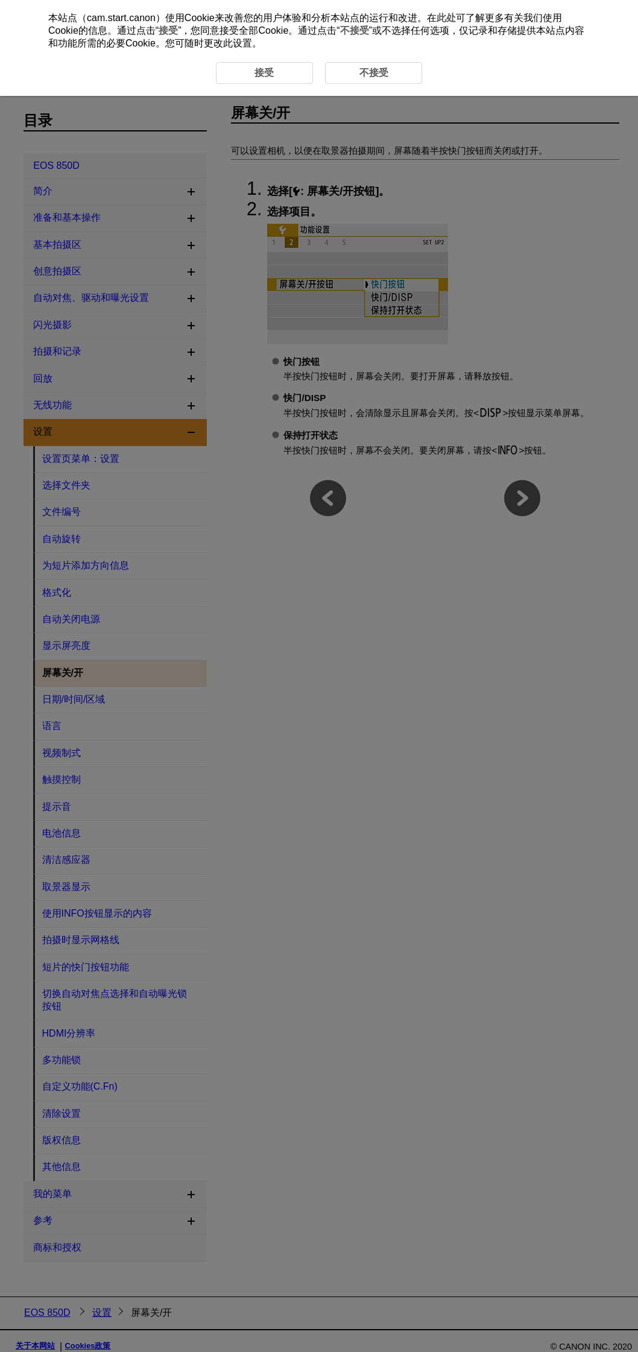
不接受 (354, 30)
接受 (168, 30)
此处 (446, 18)
